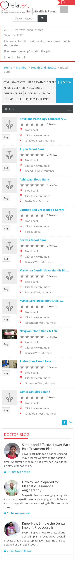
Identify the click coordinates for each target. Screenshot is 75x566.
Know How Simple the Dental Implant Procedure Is (44, 525)
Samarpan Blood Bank (35, 392)
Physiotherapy (39, 99)
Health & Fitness (44, 11)
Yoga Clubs (34, 87)
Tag (6, 137)
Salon (46, 93)
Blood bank (32, 93)
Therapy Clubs (13, 93)
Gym (6, 82)
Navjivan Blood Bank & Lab (38, 331)
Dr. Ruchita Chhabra (17, 472)
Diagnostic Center (16, 99)
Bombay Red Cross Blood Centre (42, 210)
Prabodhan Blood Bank (35, 361)
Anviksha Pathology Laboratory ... (43, 119)
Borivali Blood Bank (33, 240)
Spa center (18, 82)
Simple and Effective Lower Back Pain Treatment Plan (46, 447)
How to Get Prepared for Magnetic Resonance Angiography (40, 486)
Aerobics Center (14, 87)
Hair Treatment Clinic (42, 82)
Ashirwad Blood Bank (34, 179)
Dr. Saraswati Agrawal (18, 550)
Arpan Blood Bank (32, 149)
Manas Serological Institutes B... (42, 301)
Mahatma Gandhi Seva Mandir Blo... (44, 270)
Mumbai (29, 11)
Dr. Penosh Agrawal (17, 513)
